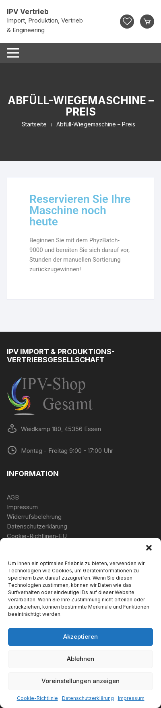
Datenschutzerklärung (88, 698)
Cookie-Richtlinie (37, 698)
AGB (13, 497)
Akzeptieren (80, 636)
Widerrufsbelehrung (34, 516)
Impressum (131, 698)
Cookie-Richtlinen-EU (37, 536)
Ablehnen (80, 659)
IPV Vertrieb (28, 12)
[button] (149, 548)
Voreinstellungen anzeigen (80, 681)
